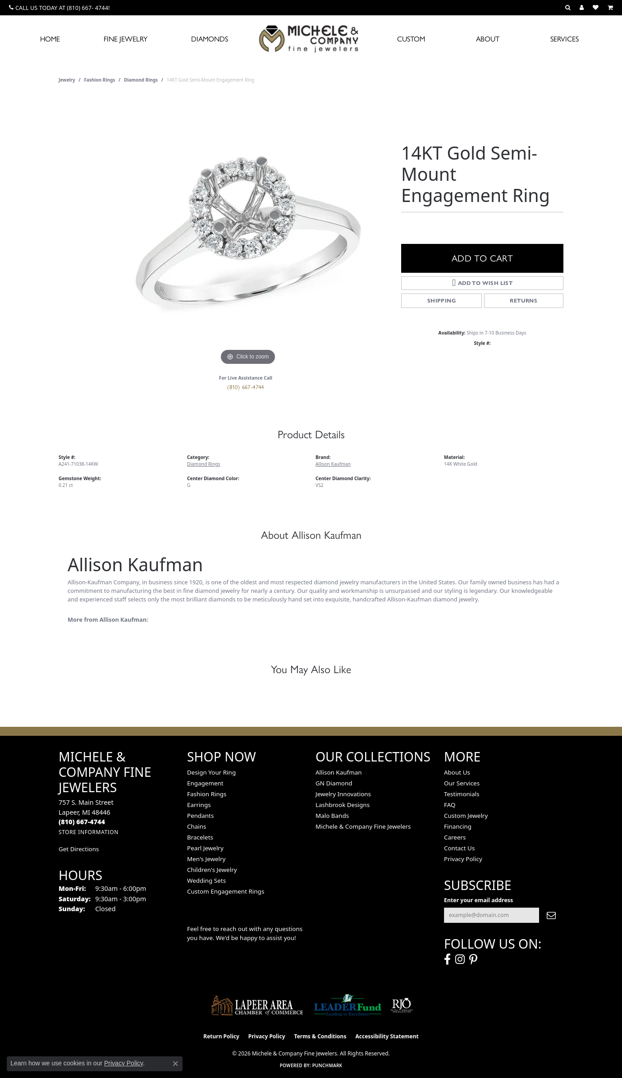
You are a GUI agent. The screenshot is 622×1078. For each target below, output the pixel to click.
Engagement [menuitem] (205, 783)
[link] (59, 7)
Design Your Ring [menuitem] (211, 772)
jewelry (67, 80)
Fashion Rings (99, 80)
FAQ (450, 805)
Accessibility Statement (386, 1036)
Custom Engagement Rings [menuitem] (225, 891)
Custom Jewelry (466, 816)
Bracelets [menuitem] (200, 837)
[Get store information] (89, 832)
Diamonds (209, 39)
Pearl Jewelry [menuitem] (205, 848)
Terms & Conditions (320, 1036)
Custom (411, 39)
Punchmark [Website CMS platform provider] (327, 1065)
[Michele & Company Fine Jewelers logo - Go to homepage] (311, 38)
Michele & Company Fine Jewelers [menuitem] (363, 826)
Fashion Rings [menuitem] (206, 794)
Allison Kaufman (333, 464)
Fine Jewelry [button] (125, 39)
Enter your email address (478, 900)
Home (50, 39)
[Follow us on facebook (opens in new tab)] (447, 959)
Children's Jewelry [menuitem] (212, 870)
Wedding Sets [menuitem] (206, 880)
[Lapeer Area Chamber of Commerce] (257, 1005)
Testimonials (462, 794)
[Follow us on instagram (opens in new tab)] (460, 959)
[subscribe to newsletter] (551, 915)
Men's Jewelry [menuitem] (206, 859)
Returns (523, 300)
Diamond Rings (141, 80)
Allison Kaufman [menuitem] (339, 772)
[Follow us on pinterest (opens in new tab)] (473, 959)
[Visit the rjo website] (401, 1005)
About (487, 39)
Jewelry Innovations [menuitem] (343, 794)
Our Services (462, 783)
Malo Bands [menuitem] (332, 816)
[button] (568, 7)
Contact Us (459, 848)
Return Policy (221, 1036)
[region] (248, 232)
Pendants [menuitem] (200, 816)
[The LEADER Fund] (347, 1005)
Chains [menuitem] (196, 826)
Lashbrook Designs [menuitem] (343, 805)
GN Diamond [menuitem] (334, 783)
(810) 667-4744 (245, 387)
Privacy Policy (463, 859)
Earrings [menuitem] (199, 805)
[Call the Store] (82, 821)
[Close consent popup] (175, 1063)
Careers (455, 837)
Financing (457, 826)
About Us (457, 772)
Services (564, 39)
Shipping (441, 300)
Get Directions (79, 849)
